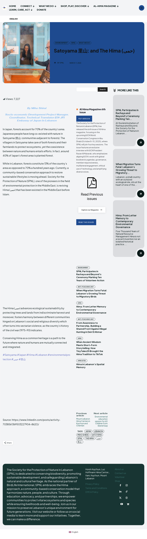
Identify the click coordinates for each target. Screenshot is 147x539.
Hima (73, 42)
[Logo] (5, 8)
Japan (88, 431)
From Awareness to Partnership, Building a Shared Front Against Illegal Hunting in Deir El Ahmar (91, 327)
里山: (79, 442)
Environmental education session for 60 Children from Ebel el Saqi (101, 421)
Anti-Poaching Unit (86, 287)
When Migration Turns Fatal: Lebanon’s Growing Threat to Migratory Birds (91, 293)
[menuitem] (15, 19)
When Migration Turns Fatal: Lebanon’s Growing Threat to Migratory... (128, 168)
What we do (84, 42)
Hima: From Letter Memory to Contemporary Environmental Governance (91, 309)
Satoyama (97, 435)
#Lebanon (41, 354)
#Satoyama (10, 354)
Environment (61, 42)
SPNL (62, 63)
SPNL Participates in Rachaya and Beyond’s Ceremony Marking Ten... (128, 114)
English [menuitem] (75, 532)
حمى (99, 438)
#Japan (21, 354)
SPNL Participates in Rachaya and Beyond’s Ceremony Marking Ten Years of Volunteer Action (90, 276)
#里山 (22, 359)
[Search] (103, 89)
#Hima (30, 354)
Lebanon (98, 431)
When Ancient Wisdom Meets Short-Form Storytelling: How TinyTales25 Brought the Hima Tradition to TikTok (89, 348)
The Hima (89, 438)
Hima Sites (82, 361)
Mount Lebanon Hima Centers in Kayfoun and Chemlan (83, 422)
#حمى (14, 359)
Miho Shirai (82, 435)
